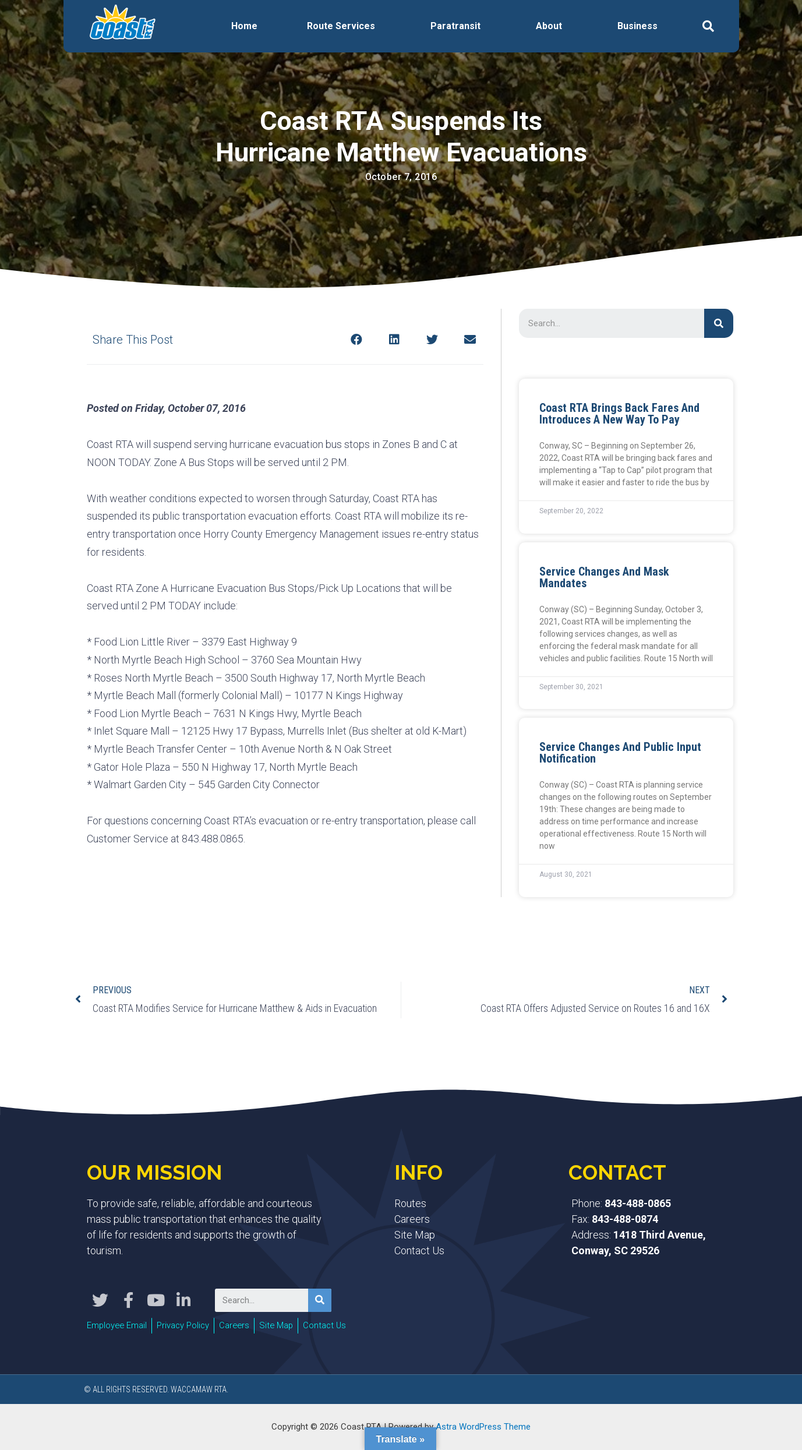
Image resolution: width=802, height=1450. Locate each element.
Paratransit (455, 25)
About (549, 25)
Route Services (341, 25)
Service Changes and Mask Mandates (604, 577)
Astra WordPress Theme (483, 1426)
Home (244, 25)
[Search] (718, 323)
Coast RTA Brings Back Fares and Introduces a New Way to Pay (619, 413)
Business (637, 25)
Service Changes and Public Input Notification (620, 752)
